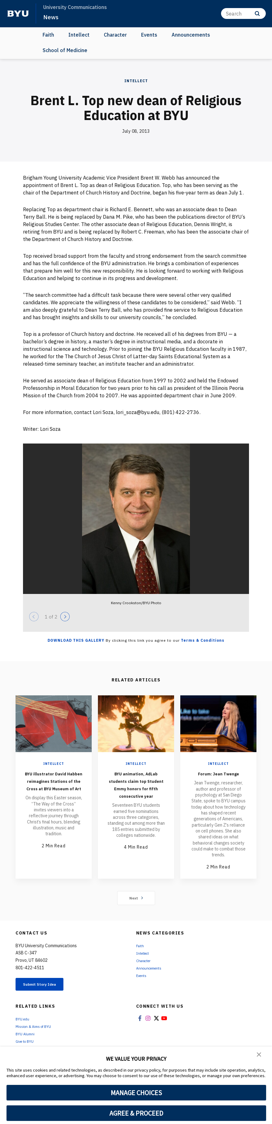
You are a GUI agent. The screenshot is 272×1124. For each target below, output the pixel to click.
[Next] (65, 616)
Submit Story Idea (48, 993)
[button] (259, 1055)
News (51, 16)
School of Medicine (65, 50)
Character (115, 35)
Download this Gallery (76, 640)
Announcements (191, 35)
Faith (48, 35)
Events (149, 35)
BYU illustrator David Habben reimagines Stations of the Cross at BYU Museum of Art (54, 791)
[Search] (243, 13)
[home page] (18, 14)
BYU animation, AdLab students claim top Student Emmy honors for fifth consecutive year (136, 791)
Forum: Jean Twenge (219, 777)
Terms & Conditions (202, 640)
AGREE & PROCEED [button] (136, 1113)
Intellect (79, 35)
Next (136, 905)
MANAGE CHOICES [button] (136, 1092)
